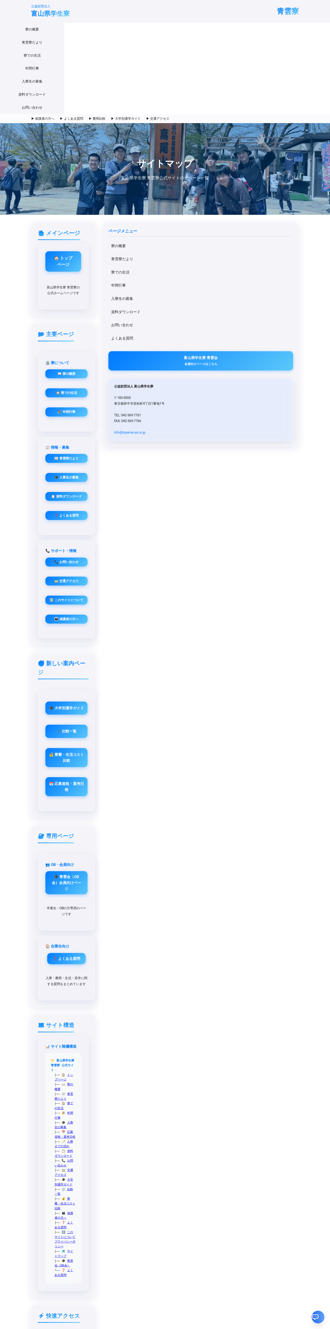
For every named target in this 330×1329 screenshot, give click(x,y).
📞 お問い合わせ (154, 389)
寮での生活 (132, 29)
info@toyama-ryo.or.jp (58, 360)
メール (221, 973)
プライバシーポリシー (181, 872)
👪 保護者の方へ (154, 446)
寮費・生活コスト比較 (154, 858)
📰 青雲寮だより (247, 286)
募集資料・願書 (135, 1021)
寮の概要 (75, 29)
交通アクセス (148, 844)
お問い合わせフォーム (187, 1121)
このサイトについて (151, 872)
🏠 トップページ (200, 180)
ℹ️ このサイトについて (154, 427)
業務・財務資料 (135, 1032)
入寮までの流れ (150, 830)
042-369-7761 (39, 1124)
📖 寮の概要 (154, 286)
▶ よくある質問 (71, 40)
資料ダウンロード (217, 29)
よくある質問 (51, 260)
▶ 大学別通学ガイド (125, 40)
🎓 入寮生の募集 (247, 305)
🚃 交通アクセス (154, 408)
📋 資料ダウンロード (247, 324)
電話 (219, 979)
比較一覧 (145, 853)
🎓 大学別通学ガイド (200, 528)
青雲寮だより (103, 29)
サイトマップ (148, 877)
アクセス (129, 1038)
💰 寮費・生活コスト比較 (201, 575)
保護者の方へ (148, 863)
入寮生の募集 (184, 29)
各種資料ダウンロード (187, 1114)
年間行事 (157, 29)
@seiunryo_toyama (43, 1157)
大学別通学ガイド (151, 849)
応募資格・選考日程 (153, 825)
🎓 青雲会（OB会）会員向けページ (154, 687)
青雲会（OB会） (150, 882)
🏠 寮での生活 (154, 305)
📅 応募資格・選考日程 (201, 598)
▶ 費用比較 (97, 40)
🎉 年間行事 (154, 324)
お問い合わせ (251, 29)
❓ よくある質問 (247, 343)
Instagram (224, 967)
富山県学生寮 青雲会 (63, 282)
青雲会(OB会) (180, 1106)
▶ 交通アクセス (157, 40)
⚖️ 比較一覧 (201, 552)
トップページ (148, 796)
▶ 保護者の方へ (42, 40)
